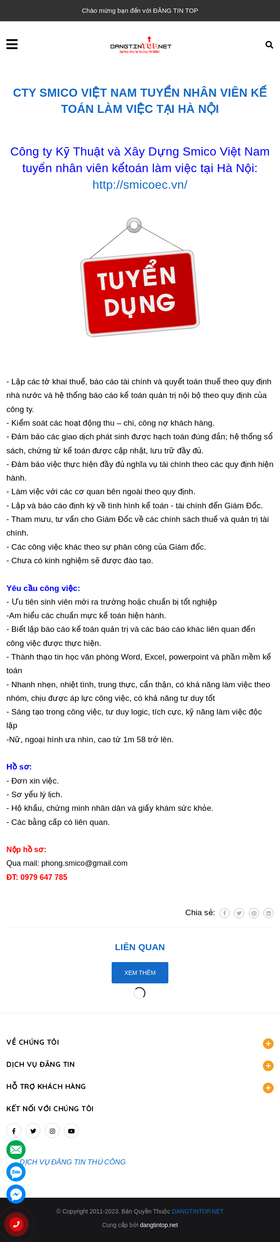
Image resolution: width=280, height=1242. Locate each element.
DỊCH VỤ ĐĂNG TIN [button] (140, 1065)
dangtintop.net (159, 1225)
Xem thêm (140, 972)
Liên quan (140, 947)
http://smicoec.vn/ (140, 184)
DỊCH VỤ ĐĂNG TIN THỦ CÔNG (73, 1162)
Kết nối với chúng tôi (50, 1108)
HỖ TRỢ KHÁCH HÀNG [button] (140, 1087)
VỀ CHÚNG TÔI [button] (140, 1043)
